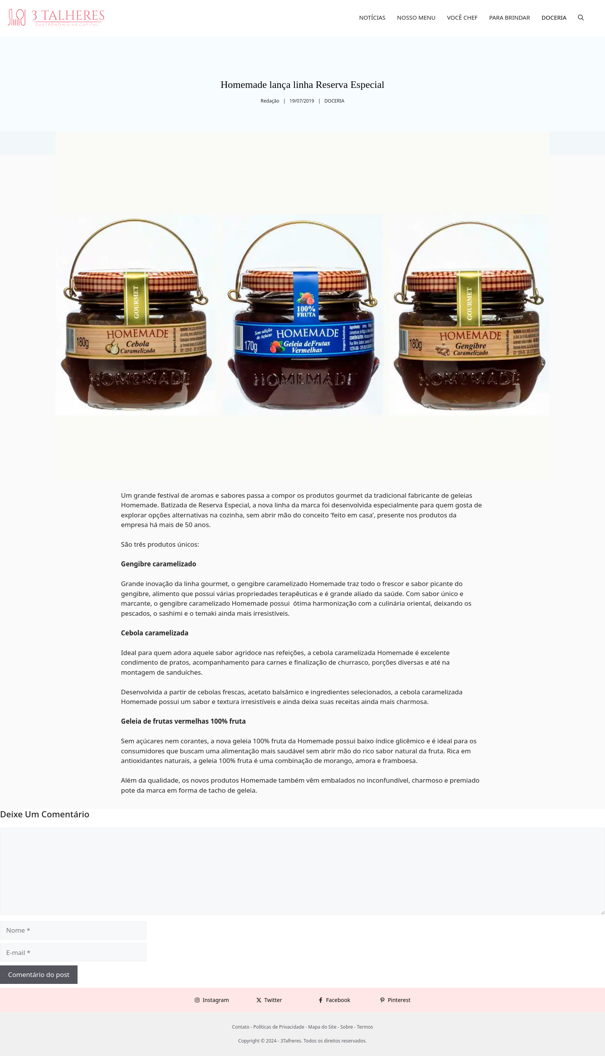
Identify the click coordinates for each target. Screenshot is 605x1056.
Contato (240, 1027)
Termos (365, 1027)
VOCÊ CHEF (462, 17)
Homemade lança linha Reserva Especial (302, 84)
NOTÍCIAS (372, 17)
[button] (581, 17)
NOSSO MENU (416, 17)
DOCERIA (554, 17)
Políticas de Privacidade (278, 1027)
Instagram (216, 1000)
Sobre (346, 1027)
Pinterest (399, 1000)
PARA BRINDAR (509, 17)
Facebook (338, 1000)
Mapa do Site (322, 1027)
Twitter (273, 1000)
